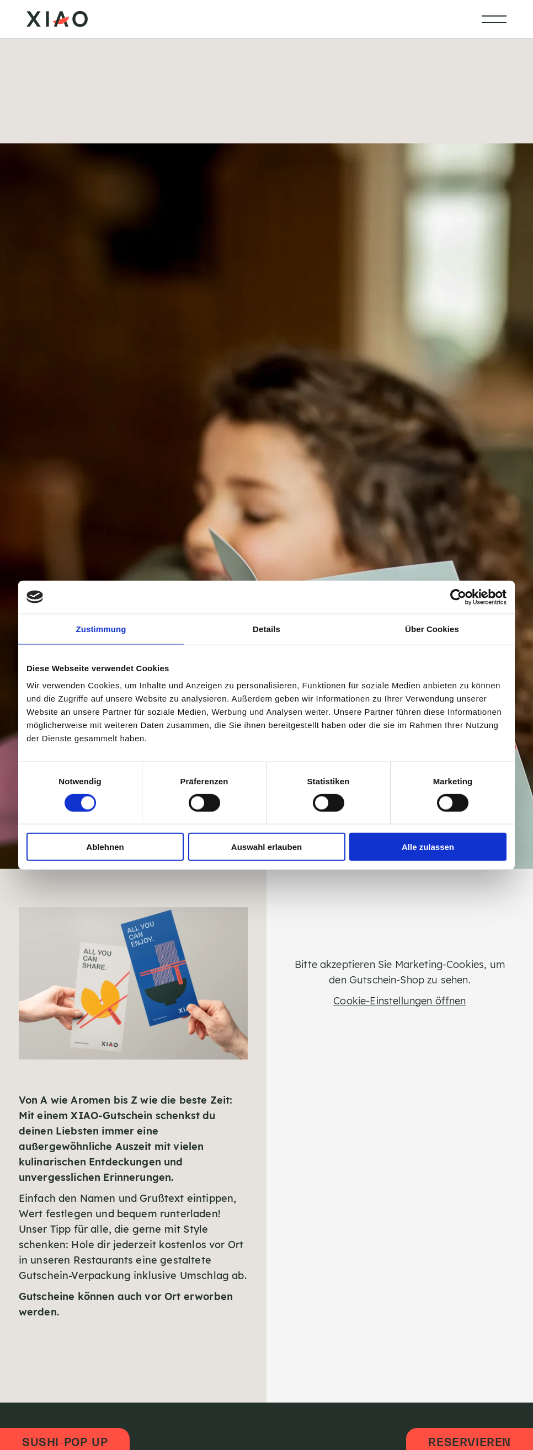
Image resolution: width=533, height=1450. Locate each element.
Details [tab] (266, 628)
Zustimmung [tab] (101, 628)
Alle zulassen (428, 847)
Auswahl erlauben (266, 847)
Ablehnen (105, 847)
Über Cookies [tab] (432, 628)
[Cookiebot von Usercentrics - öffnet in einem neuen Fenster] (458, 596)
